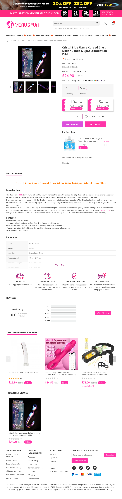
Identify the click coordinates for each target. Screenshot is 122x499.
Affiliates (31, 475)
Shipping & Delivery (14, 471)
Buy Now (95, 124)
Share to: (65, 163)
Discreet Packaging (13, 467)
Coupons (53, 461)
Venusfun (72, 63)
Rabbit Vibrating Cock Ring (79, 28)
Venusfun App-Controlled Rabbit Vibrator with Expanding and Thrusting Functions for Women (60, 374)
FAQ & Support (12, 478)
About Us (31, 457)
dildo (21, 195)
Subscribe (110, 455)
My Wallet (53, 458)
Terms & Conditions (35, 468)
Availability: (69, 94)
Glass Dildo (57, 183)
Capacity (82, 144)
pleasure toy (105, 210)
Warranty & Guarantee (15, 475)
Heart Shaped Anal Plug (61, 28)
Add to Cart (72, 124)
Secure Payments (13, 464)
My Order (53, 454)
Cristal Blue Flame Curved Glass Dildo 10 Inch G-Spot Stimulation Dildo (24, 434)
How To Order (11, 460)
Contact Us (32, 471)
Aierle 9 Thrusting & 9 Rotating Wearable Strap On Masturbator (94, 373)
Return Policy (33, 460)
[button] (114, 359)
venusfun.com (17, 484)
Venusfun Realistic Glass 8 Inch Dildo (23, 372)
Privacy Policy (33, 464)
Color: (67, 87)
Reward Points (33, 479)
